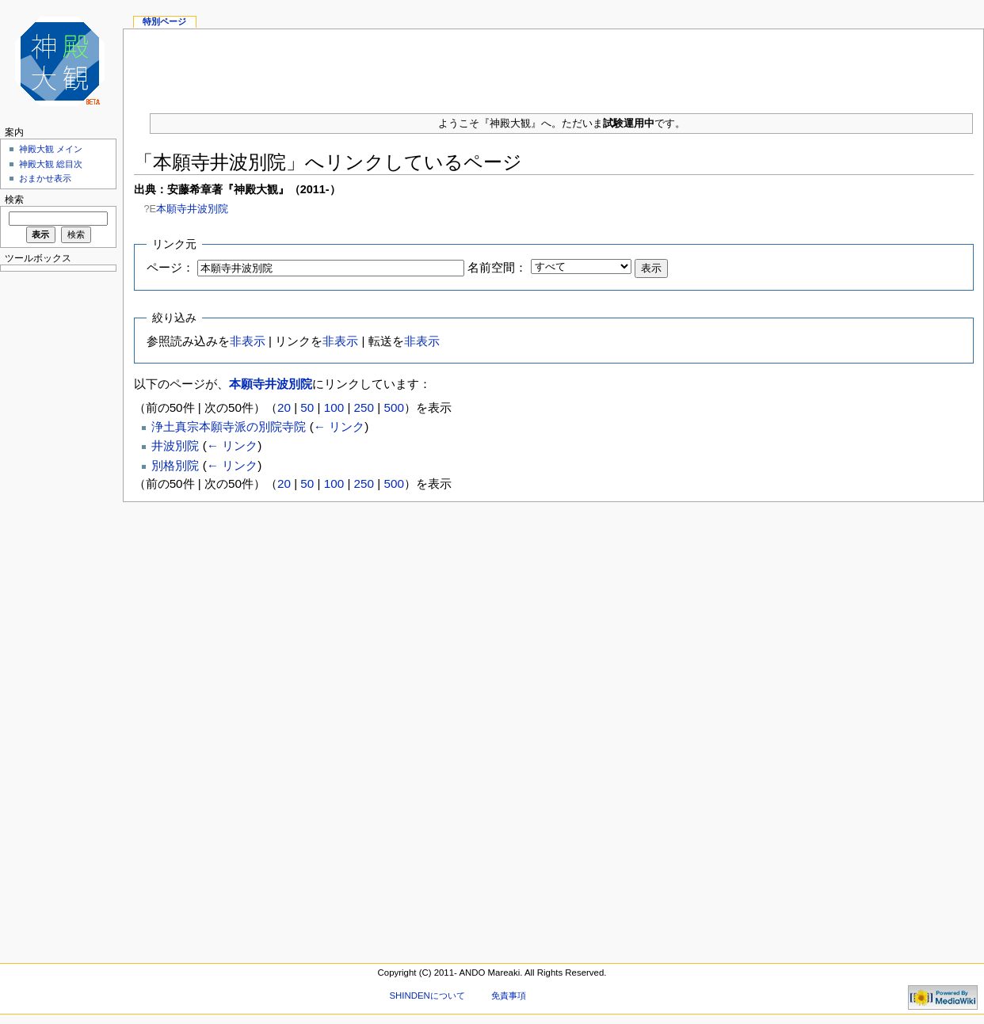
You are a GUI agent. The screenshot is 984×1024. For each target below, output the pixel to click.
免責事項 (508, 995)
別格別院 (175, 465)
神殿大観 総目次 (50, 164)
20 (284, 407)
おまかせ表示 (45, 178)
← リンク (339, 426)
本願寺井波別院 (192, 209)
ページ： (170, 267)
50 (307, 407)
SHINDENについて (426, 995)
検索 (14, 199)
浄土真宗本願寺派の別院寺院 (228, 426)
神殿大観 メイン (50, 149)
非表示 (247, 341)
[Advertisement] (553, 65)
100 (334, 407)
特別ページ (164, 21)
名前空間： (497, 267)
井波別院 (175, 445)
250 (364, 407)
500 (393, 407)
